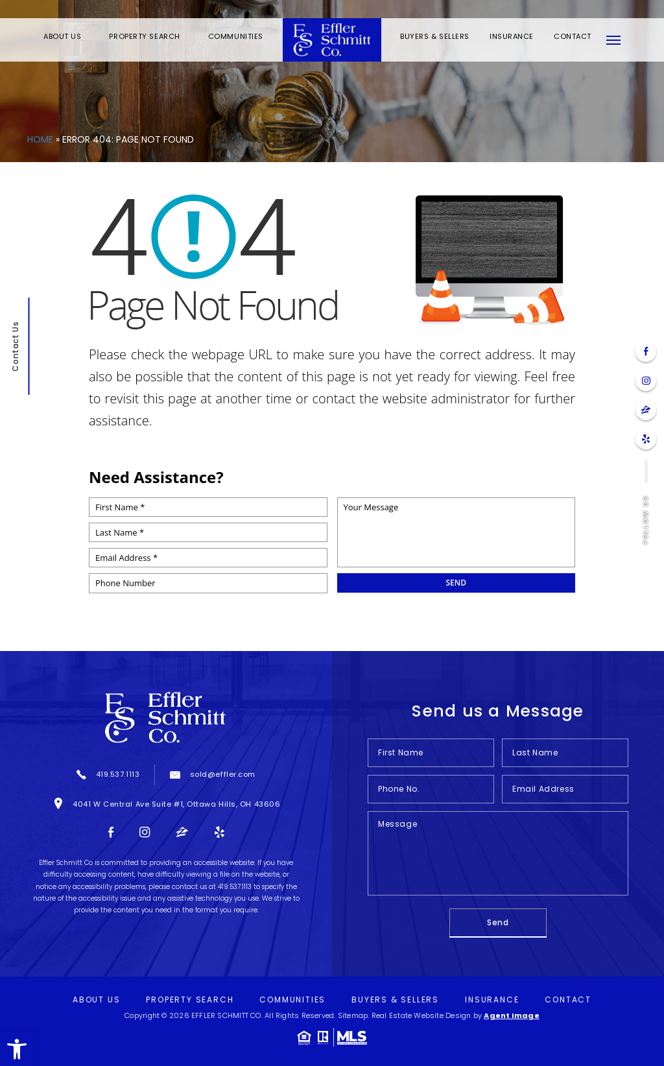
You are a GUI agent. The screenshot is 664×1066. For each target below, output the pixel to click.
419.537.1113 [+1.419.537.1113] (118, 774)
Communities (235, 36)
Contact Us (14, 346)
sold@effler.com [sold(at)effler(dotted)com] (222, 774)
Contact (572, 36)
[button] (17, 1049)
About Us (62, 36)
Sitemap (353, 1015)
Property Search (144, 36)
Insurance (512, 36)
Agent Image (511, 1015)
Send (497, 922)
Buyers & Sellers (434, 36)
